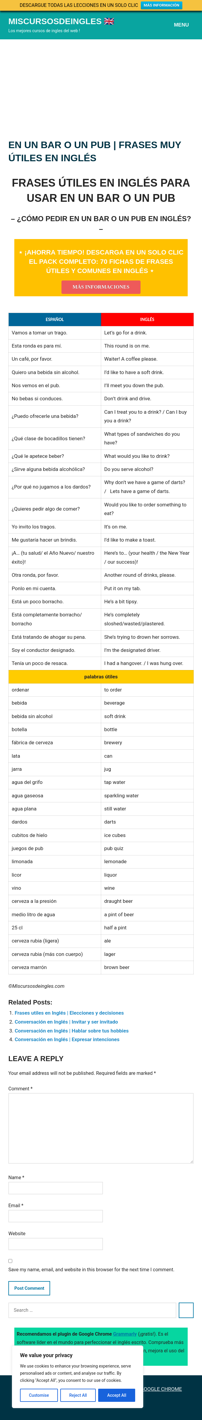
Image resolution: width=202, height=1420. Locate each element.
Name (16, 1177)
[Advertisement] (101, 84)
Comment (20, 1089)
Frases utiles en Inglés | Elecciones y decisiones (69, 1013)
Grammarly (125, 1334)
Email (15, 1205)
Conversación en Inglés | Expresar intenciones (67, 1039)
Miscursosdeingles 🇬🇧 (61, 21)
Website (16, 1233)
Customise (39, 1395)
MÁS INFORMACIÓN (161, 5)
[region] (77, 1376)
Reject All (78, 1395)
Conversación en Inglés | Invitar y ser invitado (66, 1022)
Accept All (116, 1395)
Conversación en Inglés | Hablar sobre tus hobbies (72, 1031)
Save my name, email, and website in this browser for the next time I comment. (91, 1269)
